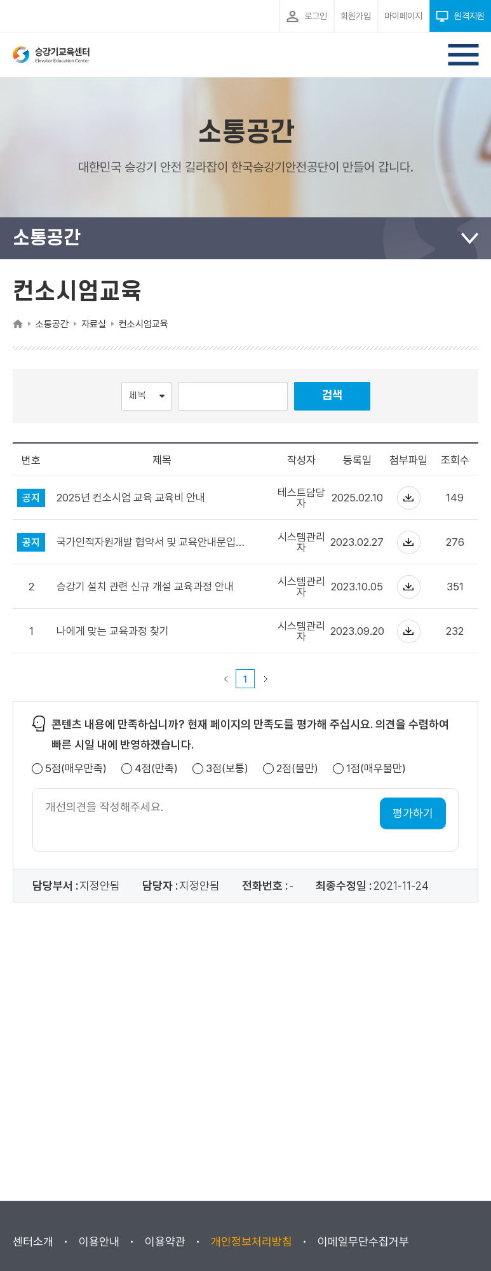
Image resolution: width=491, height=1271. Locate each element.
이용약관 (165, 1241)
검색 (332, 396)
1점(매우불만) (376, 768)
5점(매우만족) (76, 768)
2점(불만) (297, 768)
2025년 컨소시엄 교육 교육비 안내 (131, 498)
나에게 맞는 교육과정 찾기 (113, 631)
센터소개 (33, 1241)
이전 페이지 (225, 678)
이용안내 (99, 1241)
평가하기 (413, 813)
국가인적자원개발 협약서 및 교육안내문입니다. (154, 542)
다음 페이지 (265, 678)
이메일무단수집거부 (363, 1241)
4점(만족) (156, 768)
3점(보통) (227, 768)
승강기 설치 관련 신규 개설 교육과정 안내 (145, 587)
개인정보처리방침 (251, 1241)
